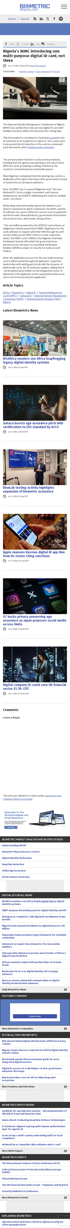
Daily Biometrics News (14, 989)
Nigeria (6, 302)
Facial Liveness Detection (16, 877)
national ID (26, 295)
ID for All (56, 71)
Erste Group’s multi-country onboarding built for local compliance (32, 1137)
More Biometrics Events (15, 1197)
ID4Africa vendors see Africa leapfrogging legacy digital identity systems (34, 360)
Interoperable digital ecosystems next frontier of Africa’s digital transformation (34, 954)
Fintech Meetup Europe (14, 1178)
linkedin (41, 19)
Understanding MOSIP (14, 845)
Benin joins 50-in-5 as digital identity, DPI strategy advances (30, 973)
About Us (12, 19)
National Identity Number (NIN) (43, 299)
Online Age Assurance (14, 870)
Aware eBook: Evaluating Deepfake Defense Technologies (33, 1120)
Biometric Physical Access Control (21, 851)
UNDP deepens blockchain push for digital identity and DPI (34, 910)
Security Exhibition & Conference (20, 1191)
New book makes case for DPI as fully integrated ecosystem (29, 1079)
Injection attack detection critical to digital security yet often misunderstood (32, 1223)
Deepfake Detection (13, 864)
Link (38, 44)
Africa (6, 292)
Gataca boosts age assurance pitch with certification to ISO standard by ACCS (33, 425)
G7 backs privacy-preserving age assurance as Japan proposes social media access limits (34, 620)
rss (35, 19)
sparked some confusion (41, 147)
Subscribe (25, 19)
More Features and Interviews (18, 1086)
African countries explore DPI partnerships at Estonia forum (31, 964)
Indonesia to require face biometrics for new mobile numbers (31, 945)
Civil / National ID (43, 71)
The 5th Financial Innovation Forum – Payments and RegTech (35, 1185)
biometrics (18, 292)
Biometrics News (26, 71)
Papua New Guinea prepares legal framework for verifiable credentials (34, 936)
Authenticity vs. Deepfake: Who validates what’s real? (31, 1144)
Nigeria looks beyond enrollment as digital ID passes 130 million (33, 927)
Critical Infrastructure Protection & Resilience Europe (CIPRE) (31, 1171)
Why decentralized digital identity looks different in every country (34, 1042)
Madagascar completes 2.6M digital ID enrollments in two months (34, 918)
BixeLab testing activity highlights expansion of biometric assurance (28, 489)
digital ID (31, 292)
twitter (48, 19)
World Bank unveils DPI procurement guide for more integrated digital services (30, 1061)
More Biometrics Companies (17, 1028)
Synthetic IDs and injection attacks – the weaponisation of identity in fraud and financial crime (34, 1112)
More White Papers (12, 1151)
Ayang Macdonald (38, 66)
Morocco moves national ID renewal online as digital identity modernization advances (30, 982)
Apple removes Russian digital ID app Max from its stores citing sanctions (34, 554)
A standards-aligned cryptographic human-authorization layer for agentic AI (33, 1128)
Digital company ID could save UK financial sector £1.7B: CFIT (34, 687)
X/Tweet (25, 44)
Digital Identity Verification (17, 858)
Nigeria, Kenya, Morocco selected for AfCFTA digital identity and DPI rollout (35, 1051)
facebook (54, 19)
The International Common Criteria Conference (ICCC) (31, 1163)
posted (53, 137)
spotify (61, 19)
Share (12, 44)
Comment (51, 44)
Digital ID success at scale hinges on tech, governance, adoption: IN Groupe (32, 1070)
